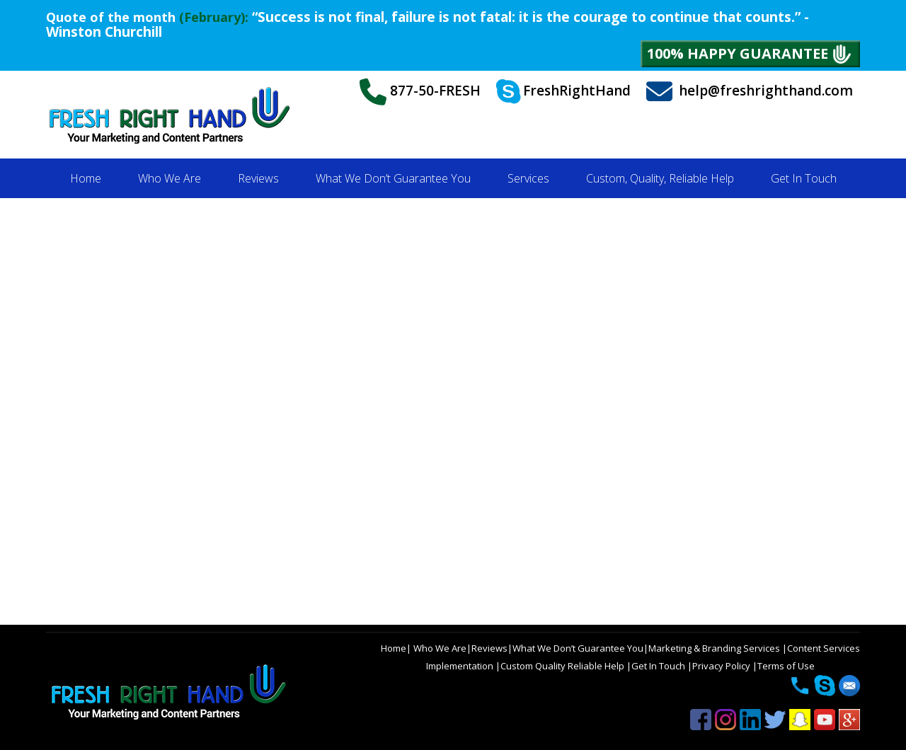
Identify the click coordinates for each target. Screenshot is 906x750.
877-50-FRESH (420, 92)
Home (393, 648)
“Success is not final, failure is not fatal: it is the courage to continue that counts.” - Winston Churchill (427, 24)
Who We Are (438, 648)
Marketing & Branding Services (715, 648)
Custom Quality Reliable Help (563, 665)
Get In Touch (659, 665)
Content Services (823, 648)
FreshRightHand (563, 92)
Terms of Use (786, 665)
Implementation (460, 665)
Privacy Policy (722, 665)
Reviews (489, 648)
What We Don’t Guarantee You (577, 648)
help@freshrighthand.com (749, 92)
